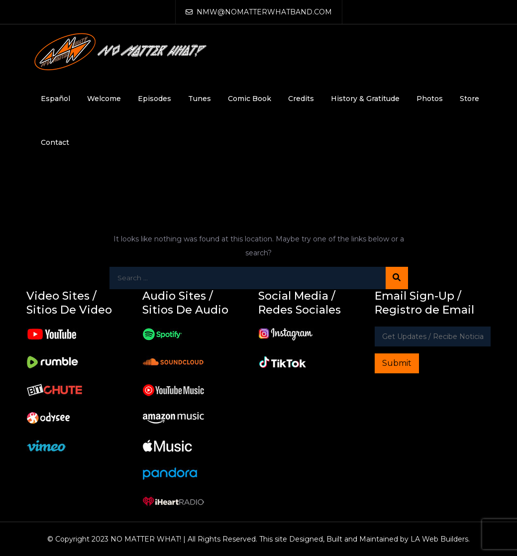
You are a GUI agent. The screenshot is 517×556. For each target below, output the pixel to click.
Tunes (199, 98)
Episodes (154, 98)
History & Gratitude (365, 98)
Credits (301, 98)
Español (55, 98)
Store (469, 98)
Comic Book (249, 98)
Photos (429, 98)
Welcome (104, 98)
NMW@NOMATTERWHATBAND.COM (259, 11)
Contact (55, 142)
